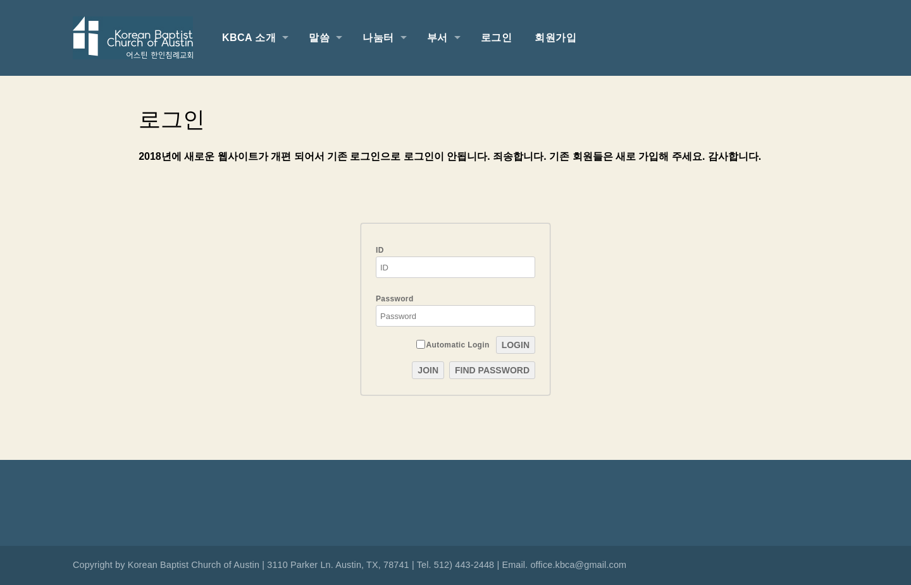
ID (455, 262)
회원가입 (555, 37)
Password (455, 310)
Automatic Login (453, 344)
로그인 (496, 37)
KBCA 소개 (249, 37)
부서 (437, 37)
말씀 (319, 37)
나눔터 (378, 37)
